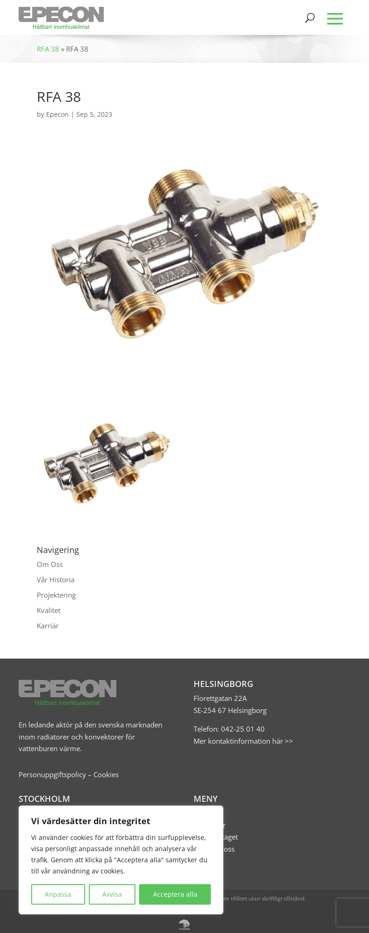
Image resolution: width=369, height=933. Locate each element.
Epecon (57, 114)
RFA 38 (48, 48)
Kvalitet (48, 610)
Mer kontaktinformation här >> (243, 741)
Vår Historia (55, 579)
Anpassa (58, 894)
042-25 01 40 (242, 728)
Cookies (106, 774)
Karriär (48, 625)
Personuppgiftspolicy (52, 774)
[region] (121, 860)
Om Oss (50, 564)
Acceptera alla (175, 894)
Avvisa (112, 894)
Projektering (56, 595)
